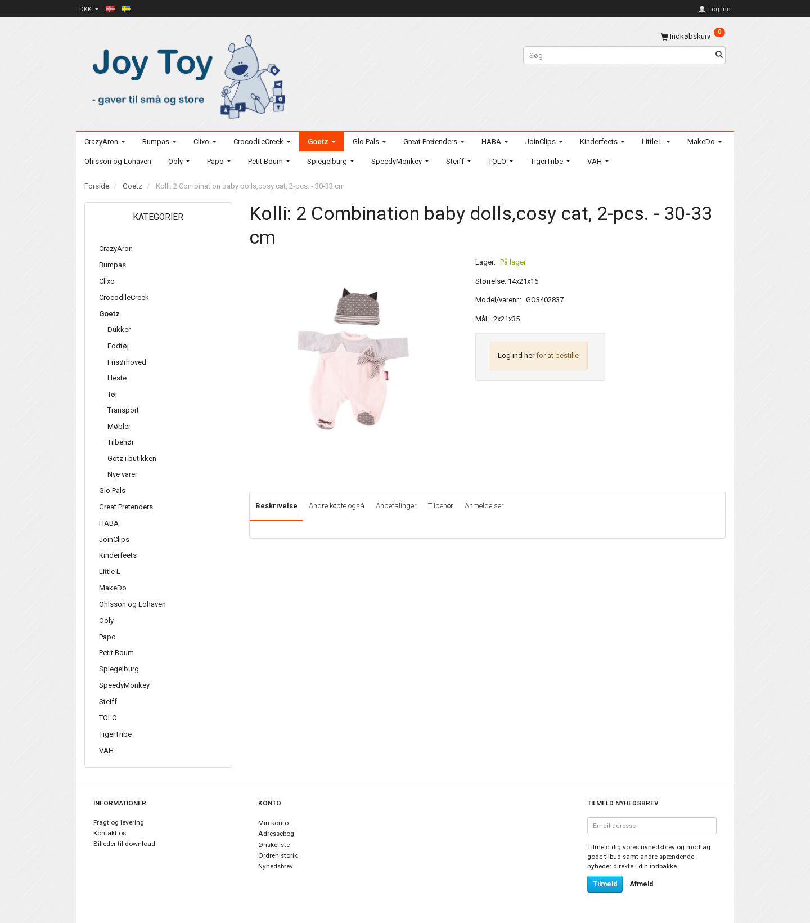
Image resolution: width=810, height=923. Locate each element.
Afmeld (641, 884)
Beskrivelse (276, 505)
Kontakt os (109, 833)
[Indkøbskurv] (693, 36)
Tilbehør (440, 505)
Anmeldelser (484, 505)
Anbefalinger (396, 505)
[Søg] (719, 55)
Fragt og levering (118, 822)
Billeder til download (124, 844)
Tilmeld (605, 884)
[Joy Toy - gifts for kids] (185, 74)
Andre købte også (336, 505)
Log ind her (516, 355)
